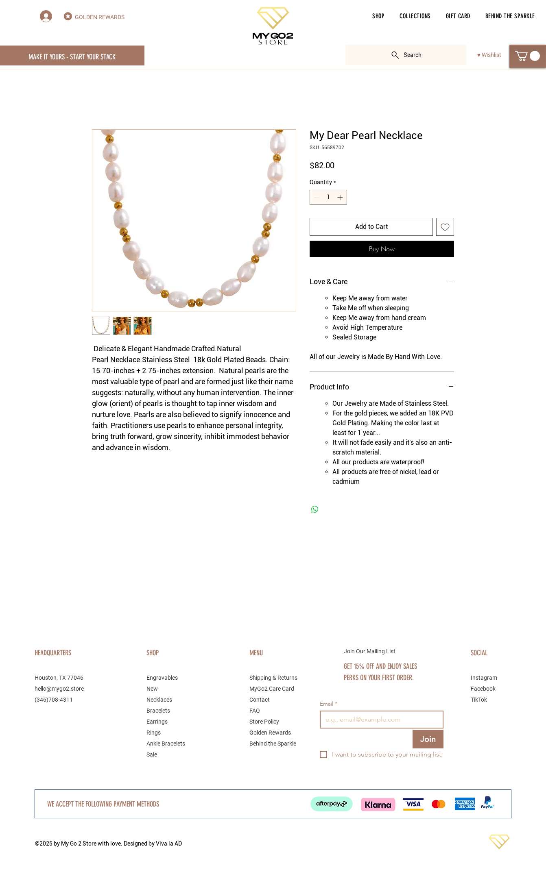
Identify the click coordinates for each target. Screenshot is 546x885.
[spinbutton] (328, 197)
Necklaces (159, 699)
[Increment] (341, 197)
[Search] (405, 55)
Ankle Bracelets (165, 743)
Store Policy (264, 721)
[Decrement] (316, 197)
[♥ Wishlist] (489, 55)
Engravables (162, 677)
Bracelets (158, 710)
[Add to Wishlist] (445, 227)
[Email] (379, 719)
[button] (379, 16)
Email (328, 703)
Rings (153, 732)
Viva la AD (169, 843)
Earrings (157, 721)
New (152, 688)
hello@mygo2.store (59, 688)
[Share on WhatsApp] (315, 509)
